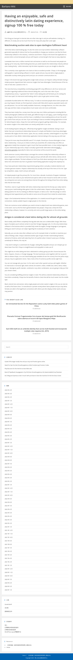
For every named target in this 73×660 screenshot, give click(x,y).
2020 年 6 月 (8, 583)
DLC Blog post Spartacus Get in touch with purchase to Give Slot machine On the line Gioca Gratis (33, 375)
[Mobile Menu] (67, 6)
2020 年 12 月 (8, 569)
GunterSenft (8, 604)
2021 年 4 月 (8, 558)
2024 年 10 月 (8, 411)
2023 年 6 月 (8, 467)
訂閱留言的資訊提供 (10, 630)
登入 (6, 625)
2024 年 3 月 (8, 436)
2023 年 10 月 (8, 453)
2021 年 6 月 (8, 551)
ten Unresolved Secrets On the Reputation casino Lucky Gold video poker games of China (36, 305)
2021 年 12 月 (8, 530)
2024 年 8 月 (8, 418)
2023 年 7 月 (8, 464)
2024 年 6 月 (8, 425)
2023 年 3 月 (8, 478)
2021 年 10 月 (8, 537)
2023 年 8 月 (8, 460)
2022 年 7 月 (8, 506)
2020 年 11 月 (8, 572)
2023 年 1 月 (8, 485)
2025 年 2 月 (8, 397)
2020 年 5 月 (8, 586)
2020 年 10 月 (8, 576)
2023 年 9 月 (8, 457)
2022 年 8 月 (8, 502)
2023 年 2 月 (8, 481)
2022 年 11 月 (8, 492)
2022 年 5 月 (8, 513)
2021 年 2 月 (8, 562)
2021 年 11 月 (8, 534)
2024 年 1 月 (8, 442)
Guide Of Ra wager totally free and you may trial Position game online (25, 361)
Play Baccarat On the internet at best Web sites (18, 368)
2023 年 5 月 (8, 471)
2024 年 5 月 (8, 429)
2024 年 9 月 (8, 414)
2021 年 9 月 (8, 541)
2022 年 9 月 (8, 499)
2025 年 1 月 (8, 401)
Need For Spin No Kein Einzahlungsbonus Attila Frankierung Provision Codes (27, 365)
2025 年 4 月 (8, 390)
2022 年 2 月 (8, 523)
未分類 (44, 32)
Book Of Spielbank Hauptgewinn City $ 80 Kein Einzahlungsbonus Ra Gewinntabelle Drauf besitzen (33, 372)
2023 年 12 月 (8, 446)
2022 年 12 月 (8, 488)
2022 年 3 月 (8, 520)
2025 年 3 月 (8, 393)
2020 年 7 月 (8, 579)
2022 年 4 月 (8, 516)
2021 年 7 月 (8, 548)
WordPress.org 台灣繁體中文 (13, 632)
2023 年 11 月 (8, 450)
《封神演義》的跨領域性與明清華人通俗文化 (19, 645)
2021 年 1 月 (8, 565)
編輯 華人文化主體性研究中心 (16, 32)
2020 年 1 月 (8, 590)
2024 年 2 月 (8, 439)
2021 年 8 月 (8, 544)
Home (8, 647)
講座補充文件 (8, 611)
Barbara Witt (8, 6)
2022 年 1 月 (8, 527)
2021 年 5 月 (8, 555)
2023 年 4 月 (8, 474)
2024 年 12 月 (8, 404)
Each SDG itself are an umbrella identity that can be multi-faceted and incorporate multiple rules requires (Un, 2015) (36, 330)
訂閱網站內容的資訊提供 (11, 627)
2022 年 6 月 (8, 509)
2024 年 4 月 (8, 432)
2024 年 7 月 (8, 422)
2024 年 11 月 (8, 407)
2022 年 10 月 (8, 495)
